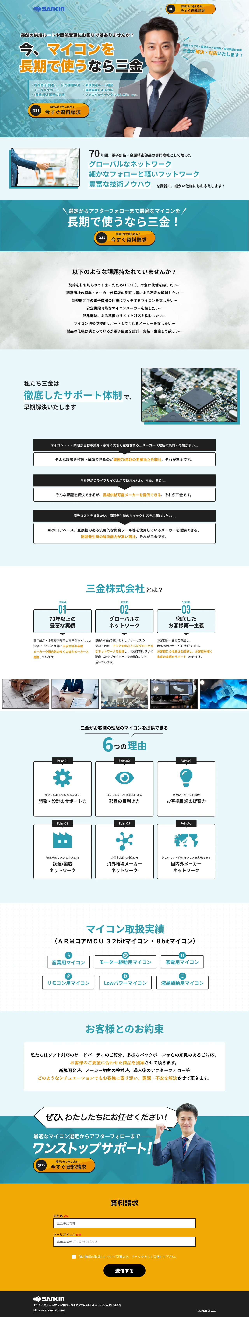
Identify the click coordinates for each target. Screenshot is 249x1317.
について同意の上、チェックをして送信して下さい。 (124, 1256)
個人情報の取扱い (91, 1256)
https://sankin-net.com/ (49, 1310)
